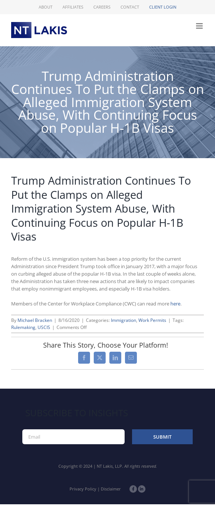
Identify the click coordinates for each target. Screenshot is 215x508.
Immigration (123, 320)
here (175, 303)
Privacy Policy (83, 489)
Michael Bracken (34, 320)
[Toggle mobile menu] (200, 26)
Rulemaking (23, 327)
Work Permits (152, 320)
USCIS (44, 327)
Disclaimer (111, 489)
